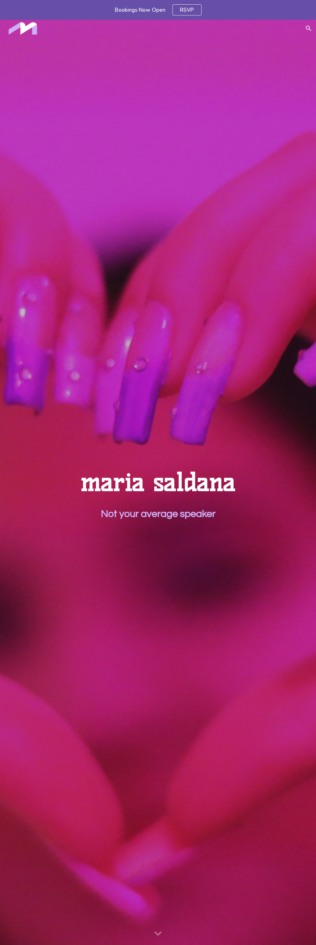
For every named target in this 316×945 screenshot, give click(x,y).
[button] (308, 28)
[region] (158, 10)
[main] (158, 482)
